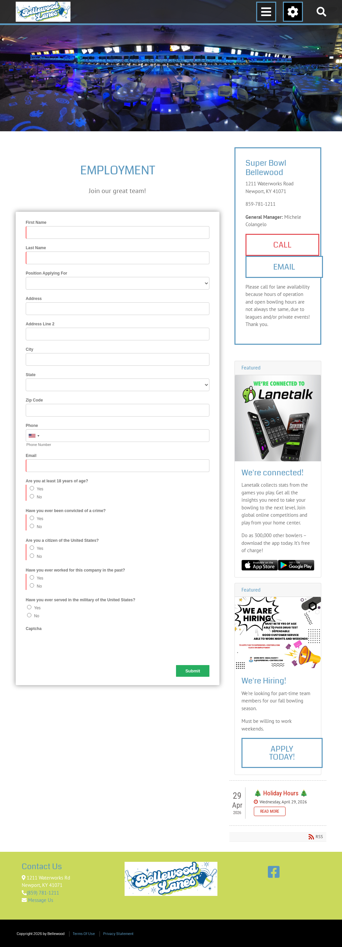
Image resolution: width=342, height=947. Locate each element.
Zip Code (34, 400)
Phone (32, 425)
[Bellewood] (43, 12)
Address (34, 298)
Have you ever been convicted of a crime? (66, 510)
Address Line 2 (40, 324)
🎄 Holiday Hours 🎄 (281, 793)
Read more (269, 811)
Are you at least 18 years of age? (57, 481)
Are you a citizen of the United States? (62, 540)
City (29, 349)
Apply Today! (282, 753)
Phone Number (38, 445)
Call (282, 245)
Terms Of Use (84, 933)
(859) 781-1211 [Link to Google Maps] (43, 893)
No (39, 497)
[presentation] (76, 645)
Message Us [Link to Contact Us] (40, 900)
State (30, 374)
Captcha (33, 628)
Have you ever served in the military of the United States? (80, 600)
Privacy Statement (118, 933)
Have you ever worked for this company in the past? (75, 570)
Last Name (36, 248)
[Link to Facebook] (274, 872)
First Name (36, 222)
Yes (40, 489)
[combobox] (33, 436)
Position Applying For (46, 273)
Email (31, 455)
